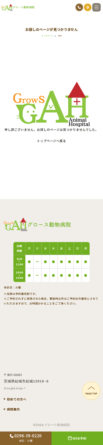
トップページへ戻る (51, 140)
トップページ (47, 35)
